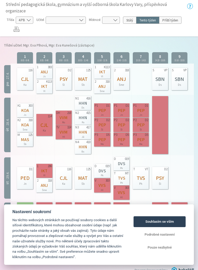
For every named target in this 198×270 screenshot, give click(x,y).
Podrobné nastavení (160, 234)
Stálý (129, 20)
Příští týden (170, 20)
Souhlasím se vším (159, 221)
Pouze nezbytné (159, 247)
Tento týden (147, 20)
